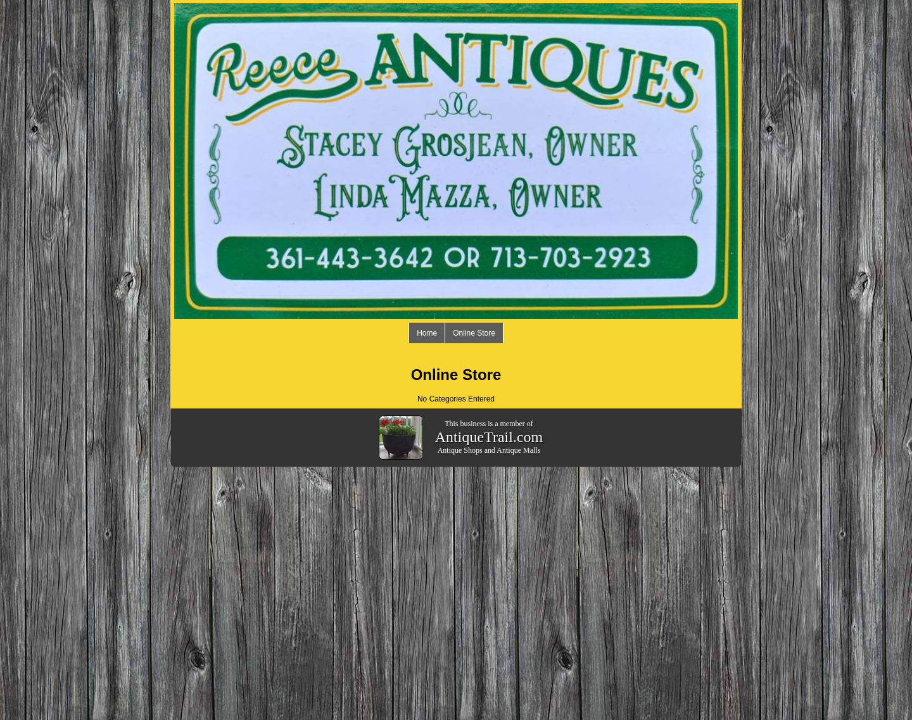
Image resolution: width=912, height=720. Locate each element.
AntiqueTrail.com (489, 437)
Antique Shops (460, 450)
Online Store (474, 333)
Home (427, 333)
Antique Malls (518, 450)
